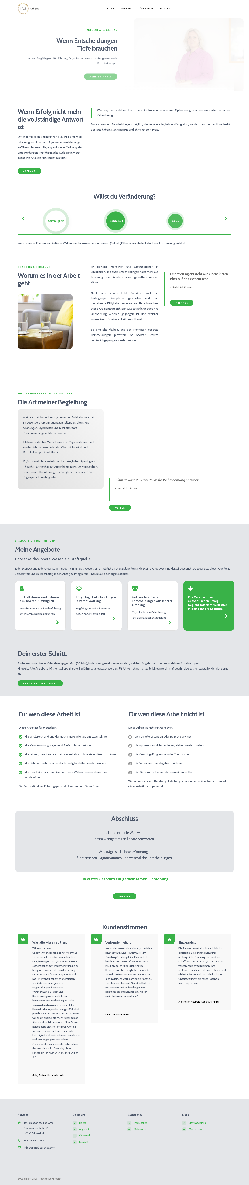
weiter (120, 507)
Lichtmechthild (197, 1122)
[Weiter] (226, 218)
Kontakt (166, 8)
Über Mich (146, 8)
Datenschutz (141, 1129)
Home (110, 8)
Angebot (127, 8)
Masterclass (195, 1129)
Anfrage (29, 171)
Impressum (140, 1122)
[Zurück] (23, 218)
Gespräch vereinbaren (40, 683)
